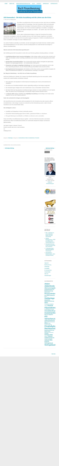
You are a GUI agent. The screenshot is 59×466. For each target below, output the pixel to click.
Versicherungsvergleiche (23, 3)
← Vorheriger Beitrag (9, 148)
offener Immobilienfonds (30, 137)
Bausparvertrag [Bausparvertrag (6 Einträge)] (47, 292)
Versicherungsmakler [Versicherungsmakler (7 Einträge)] (48, 338)
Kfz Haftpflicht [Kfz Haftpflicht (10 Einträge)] (49, 314)
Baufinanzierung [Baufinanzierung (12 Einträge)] (49, 291)
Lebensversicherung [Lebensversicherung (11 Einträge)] (50, 320)
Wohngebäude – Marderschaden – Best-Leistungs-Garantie (50, 254)
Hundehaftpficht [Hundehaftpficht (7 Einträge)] (47, 309)
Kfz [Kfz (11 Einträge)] (45, 314)
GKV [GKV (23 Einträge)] (46, 302)
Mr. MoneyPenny (48, 270)
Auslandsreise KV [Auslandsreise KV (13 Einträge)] (49, 289)
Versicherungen (48, 275)
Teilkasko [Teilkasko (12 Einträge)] (50, 336)
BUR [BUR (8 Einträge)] (45, 295)
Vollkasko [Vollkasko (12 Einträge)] (47, 340)
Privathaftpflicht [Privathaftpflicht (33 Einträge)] (51, 326)
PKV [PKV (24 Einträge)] (46, 323)
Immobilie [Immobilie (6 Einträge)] (52, 309)
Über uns (11, 3)
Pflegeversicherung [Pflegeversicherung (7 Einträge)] (51, 321)
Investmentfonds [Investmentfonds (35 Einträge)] (51, 313)
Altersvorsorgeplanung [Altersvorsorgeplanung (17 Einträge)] (52, 288)
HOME (6, 3)
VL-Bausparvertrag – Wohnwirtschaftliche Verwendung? (50, 249)
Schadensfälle (47, 271)
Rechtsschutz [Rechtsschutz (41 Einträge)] (50, 328)
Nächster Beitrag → (50, 148)
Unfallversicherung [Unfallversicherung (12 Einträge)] (49, 337)
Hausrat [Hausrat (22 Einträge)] (50, 305)
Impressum (46, 3)
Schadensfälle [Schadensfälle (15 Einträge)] (49, 334)
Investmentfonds (21, 137)
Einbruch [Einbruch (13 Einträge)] (52, 295)
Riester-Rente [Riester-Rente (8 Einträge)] (47, 331)
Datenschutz (54, 3)
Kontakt (39, 3)
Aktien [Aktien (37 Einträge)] (47, 284)
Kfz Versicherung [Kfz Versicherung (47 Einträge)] (50, 317)
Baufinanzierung (48, 264)
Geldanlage (10, 137)
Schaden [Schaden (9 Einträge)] (46, 333)
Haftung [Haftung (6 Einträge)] (46, 305)
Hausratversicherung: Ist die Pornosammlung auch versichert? (50, 245)
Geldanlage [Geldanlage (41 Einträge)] (50, 298)
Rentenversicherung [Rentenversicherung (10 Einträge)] (49, 330)
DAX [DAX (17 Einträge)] (48, 295)
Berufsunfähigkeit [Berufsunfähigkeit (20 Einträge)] (50, 293)
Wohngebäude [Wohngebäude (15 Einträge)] (49, 343)
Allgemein (47, 263)
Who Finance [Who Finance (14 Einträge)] (48, 340)
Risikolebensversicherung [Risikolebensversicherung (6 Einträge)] (49, 332)
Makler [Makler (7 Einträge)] (46, 321)
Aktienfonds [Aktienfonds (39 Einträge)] (50, 286)
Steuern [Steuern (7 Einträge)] (46, 336)
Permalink (37, 137)
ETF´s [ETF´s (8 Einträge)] (46, 296)
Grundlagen (47, 268)
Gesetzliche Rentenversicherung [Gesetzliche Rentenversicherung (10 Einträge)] (49, 300)
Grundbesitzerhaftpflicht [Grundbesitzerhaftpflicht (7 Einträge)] (49, 304)
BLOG (33, 3)
